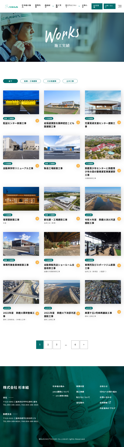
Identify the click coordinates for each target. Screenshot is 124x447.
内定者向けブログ (108, 408)
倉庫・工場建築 (30, 81)
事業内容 (38, 6)
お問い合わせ (109, 6)
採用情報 (96, 6)
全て (10, 81)
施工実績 (58, 6)
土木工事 (70, 81)
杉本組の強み (26, 6)
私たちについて (83, 397)
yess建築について (61, 391)
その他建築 (51, 81)
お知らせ (84, 6)
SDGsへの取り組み (108, 391)
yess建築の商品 (62, 396)
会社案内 (80, 402)
